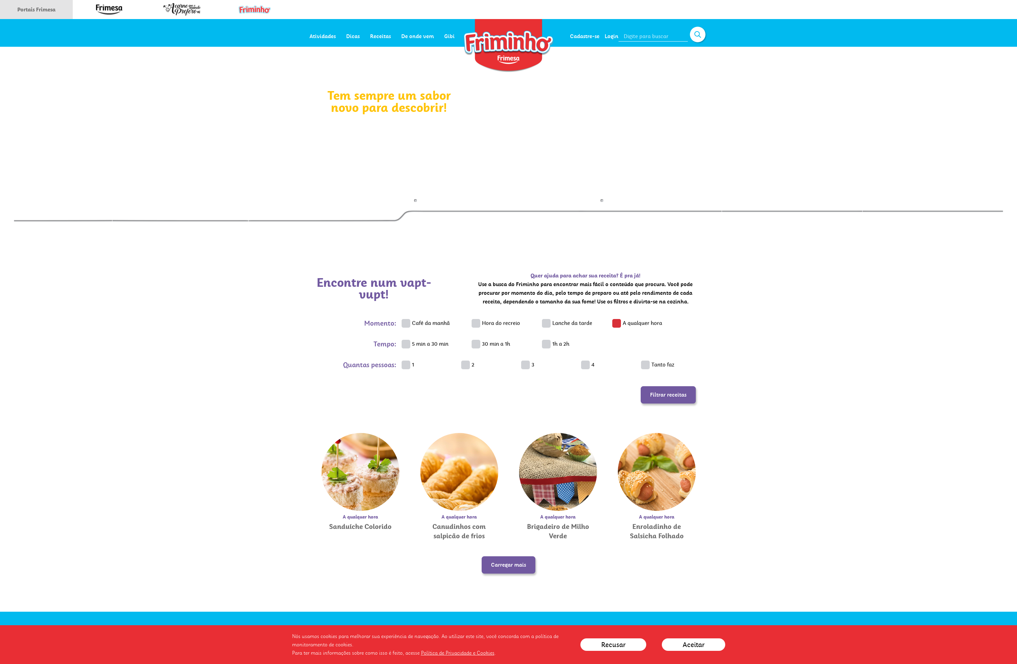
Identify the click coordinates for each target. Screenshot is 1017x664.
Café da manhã (431, 323)
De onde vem (448, 36)
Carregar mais (508, 564)
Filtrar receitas (668, 394)
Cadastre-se (584, 36)
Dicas (383, 36)
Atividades (353, 36)
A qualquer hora (642, 323)
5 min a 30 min (430, 343)
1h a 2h (560, 343)
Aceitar (693, 644)
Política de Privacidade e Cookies (457, 653)
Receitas (411, 36)
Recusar (613, 644)
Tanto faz (662, 364)
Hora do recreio (501, 323)
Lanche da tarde (572, 323)
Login (612, 36)
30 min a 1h (496, 343)
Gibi (480, 36)
